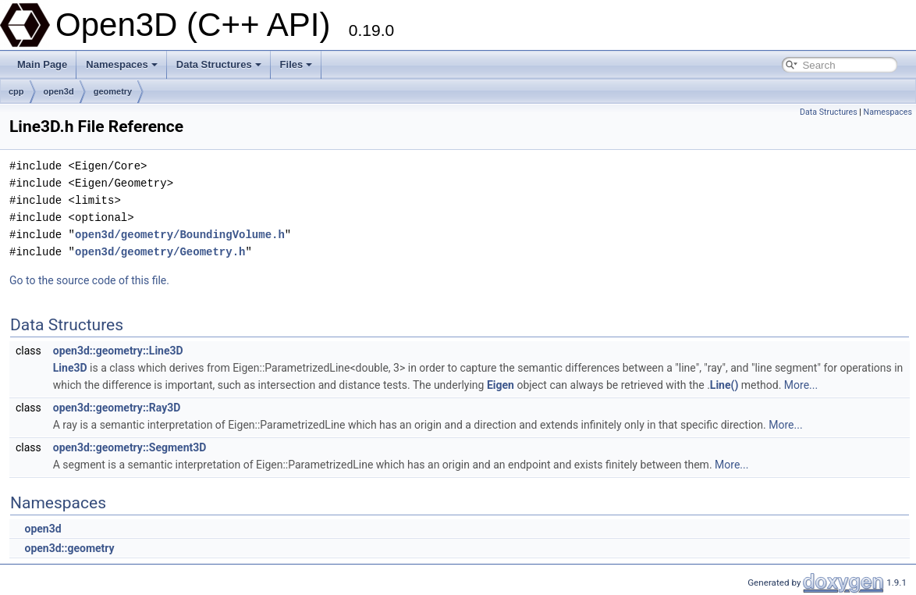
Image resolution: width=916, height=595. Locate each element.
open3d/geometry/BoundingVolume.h (180, 234)
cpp (16, 91)
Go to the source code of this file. (89, 280)
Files (296, 64)
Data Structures (218, 64)
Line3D (70, 368)
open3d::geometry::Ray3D (117, 407)
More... (801, 385)
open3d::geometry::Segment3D (130, 447)
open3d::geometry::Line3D (118, 350)
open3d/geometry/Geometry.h (160, 251)
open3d (59, 91)
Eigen (500, 385)
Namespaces (122, 64)
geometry (113, 91)
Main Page (42, 64)
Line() (724, 385)
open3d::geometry (69, 548)
